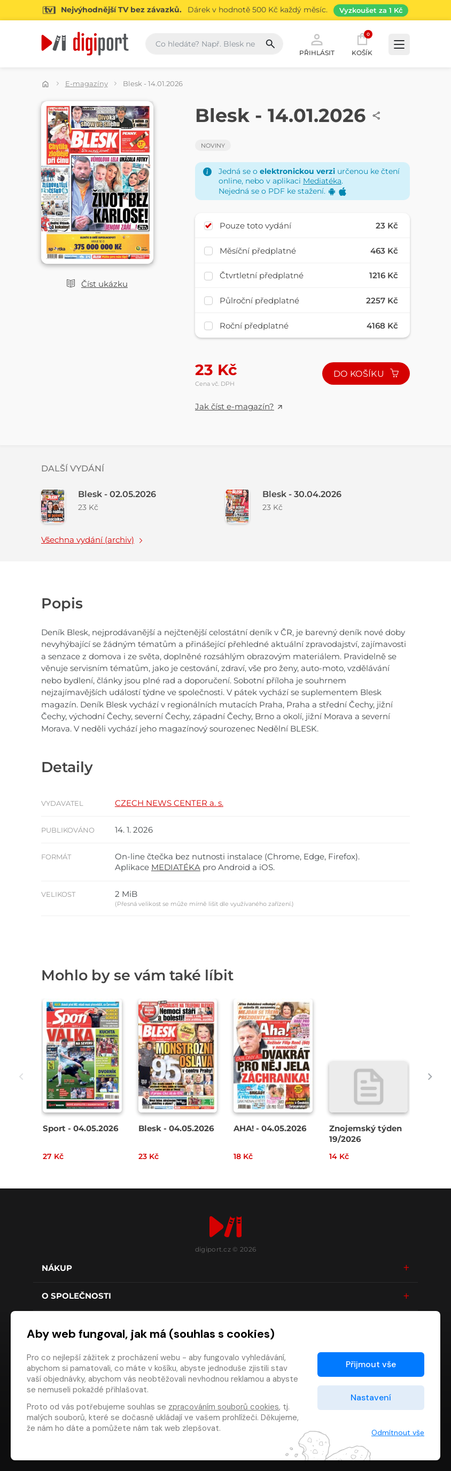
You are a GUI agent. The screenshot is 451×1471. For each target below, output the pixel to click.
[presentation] (21, 1076)
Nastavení (371, 1397)
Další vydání (72, 468)
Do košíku (366, 374)
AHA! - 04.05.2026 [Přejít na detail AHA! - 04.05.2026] (270, 1128)
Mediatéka (322, 181)
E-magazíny (86, 83)
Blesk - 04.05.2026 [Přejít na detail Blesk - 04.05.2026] (176, 1128)
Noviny (213, 145)
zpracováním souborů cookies (223, 1406)
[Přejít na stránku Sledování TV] (225, 10)
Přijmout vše (371, 1364)
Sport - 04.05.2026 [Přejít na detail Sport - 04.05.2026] (81, 1128)
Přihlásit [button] (317, 44)
